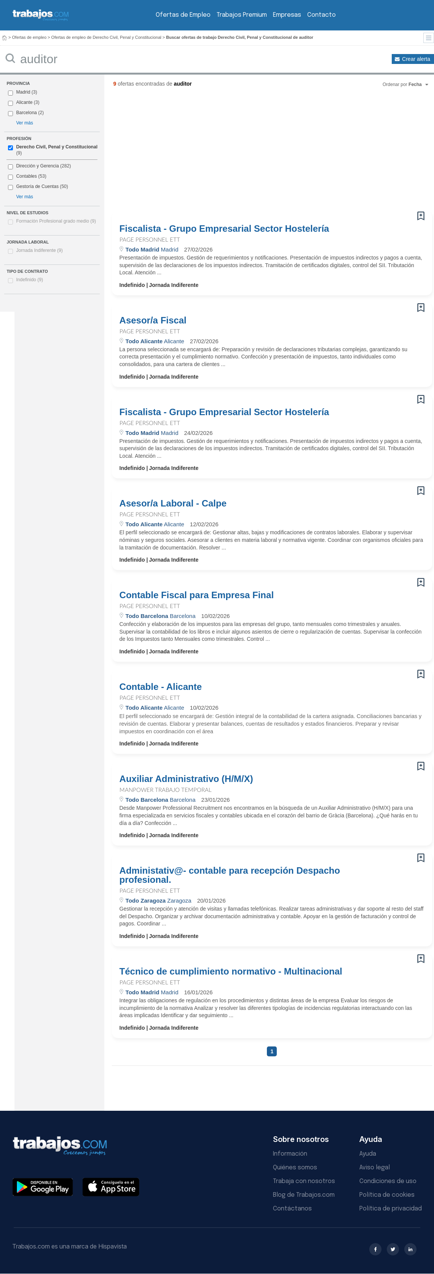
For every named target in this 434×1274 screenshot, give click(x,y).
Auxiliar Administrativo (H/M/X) (188, 779)
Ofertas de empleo (29, 37)
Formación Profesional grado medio (56, 221)
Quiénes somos (295, 1167)
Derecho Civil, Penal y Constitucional (56, 147)
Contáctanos (292, 1209)
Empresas (287, 15)
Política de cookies (387, 1195)
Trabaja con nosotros (304, 1181)
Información (290, 1154)
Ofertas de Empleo (183, 15)
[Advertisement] (254, 152)
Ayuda (367, 1154)
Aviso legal (374, 1167)
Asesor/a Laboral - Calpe (173, 503)
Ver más (24, 123)
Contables (26, 176)
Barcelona (26, 112)
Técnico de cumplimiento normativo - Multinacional (231, 971)
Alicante (24, 102)
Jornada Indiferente (39, 250)
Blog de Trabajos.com (304, 1195)
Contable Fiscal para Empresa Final (197, 595)
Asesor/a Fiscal (153, 320)
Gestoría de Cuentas (37, 186)
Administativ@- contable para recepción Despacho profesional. (230, 875)
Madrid (23, 92)
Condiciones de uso (387, 1181)
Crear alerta (416, 59)
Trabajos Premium (242, 15)
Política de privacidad (390, 1209)
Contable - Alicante (161, 686)
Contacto (321, 15)
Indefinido (29, 279)
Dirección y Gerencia (37, 166)
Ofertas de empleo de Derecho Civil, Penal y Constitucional (106, 37)
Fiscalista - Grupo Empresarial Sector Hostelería (224, 228)
